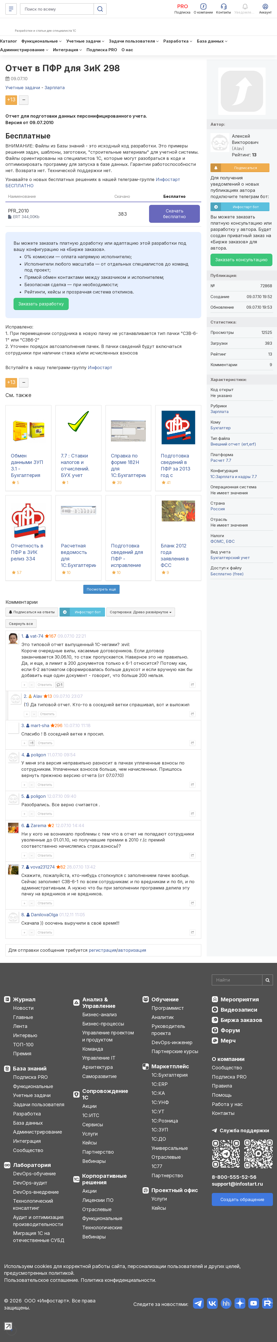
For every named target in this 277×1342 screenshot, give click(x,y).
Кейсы (89, 1143)
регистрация (102, 950)
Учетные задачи (32, 1095)
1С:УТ (157, 1111)
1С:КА (158, 1093)
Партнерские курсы (174, 1051)
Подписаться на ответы (32, 612)
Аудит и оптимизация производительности (38, 1220)
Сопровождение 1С (105, 1094)
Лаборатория (32, 1165)
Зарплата (219, 411)
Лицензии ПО (98, 1200)
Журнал (24, 999)
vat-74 (37, 636)
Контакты (223, 1113)
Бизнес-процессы (103, 1024)
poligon (38, 754)
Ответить (45, 685)
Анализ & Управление (99, 1002)
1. (22, 636)
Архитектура (97, 1067)
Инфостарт (100, 367)
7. (23, 867)
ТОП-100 (23, 1044)
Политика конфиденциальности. (118, 1280)
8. (23, 914)
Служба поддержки (244, 1130)
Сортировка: (141, 612)
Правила (222, 1086)
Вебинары (94, 1161)
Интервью (25, 1035)
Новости (23, 1008)
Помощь (222, 1095)
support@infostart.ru (237, 1184)
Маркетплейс (170, 1066)
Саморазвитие (99, 1076)
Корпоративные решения (104, 1179)
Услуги (90, 1134)
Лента (20, 1026)
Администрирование (37, 1132)
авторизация (132, 950)
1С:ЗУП (159, 1130)
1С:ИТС (90, 1115)
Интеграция (27, 1141)
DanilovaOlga (44, 914)
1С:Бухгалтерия (169, 1075)
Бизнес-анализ (99, 1014)
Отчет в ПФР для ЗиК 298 (62, 68)
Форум (230, 1030)
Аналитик (162, 1017)
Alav (37, 696)
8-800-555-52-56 (234, 1177)
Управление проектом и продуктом (108, 1036)
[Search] (242, 980)
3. (23, 725)
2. (25, 696)
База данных (28, 1123)
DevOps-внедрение (36, 1192)
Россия (217, 508)
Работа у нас (227, 1104)
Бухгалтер (220, 427)
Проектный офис (174, 1190)
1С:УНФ (160, 1102)
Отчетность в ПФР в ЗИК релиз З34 (27, 552)
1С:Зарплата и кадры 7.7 (233, 476)
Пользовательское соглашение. (41, 1280)
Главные (23, 1017)
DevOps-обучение (34, 1173)
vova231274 (42, 867)
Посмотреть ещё (101, 589)
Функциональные (33, 1086)
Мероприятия (240, 999)
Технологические (102, 1227)
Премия (22, 1053)
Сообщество (28, 1150)
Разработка (27, 1114)
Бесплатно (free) (227, 573)
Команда (92, 1049)
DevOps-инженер (172, 1042)
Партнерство (98, 1152)
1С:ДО (158, 1139)
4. (23, 754)
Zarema (38, 825)
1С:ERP (159, 1084)
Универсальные (169, 1148)
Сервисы (92, 1124)
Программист (167, 1008)
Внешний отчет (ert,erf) (233, 444)
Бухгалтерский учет (230, 557)
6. (23, 825)
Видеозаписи (239, 1009)
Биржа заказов (241, 1020)
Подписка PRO (30, 1077)
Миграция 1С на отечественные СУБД (38, 1236)
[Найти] (267, 980)
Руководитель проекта (168, 1029)
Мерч (228, 1040)
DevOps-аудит (30, 1183)
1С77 (156, 1166)
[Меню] (11, 9)
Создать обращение (242, 1199)
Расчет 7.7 (220, 460)
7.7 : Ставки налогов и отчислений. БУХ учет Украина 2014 (76, 469)
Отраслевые (96, 1209)
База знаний (30, 1068)
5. (23, 796)
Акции (89, 1106)
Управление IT (99, 1058)
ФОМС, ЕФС (222, 541)
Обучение (165, 999)
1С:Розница (164, 1121)
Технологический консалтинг (33, 1204)
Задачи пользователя (38, 1104)
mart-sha (40, 725)
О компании (228, 1059)
